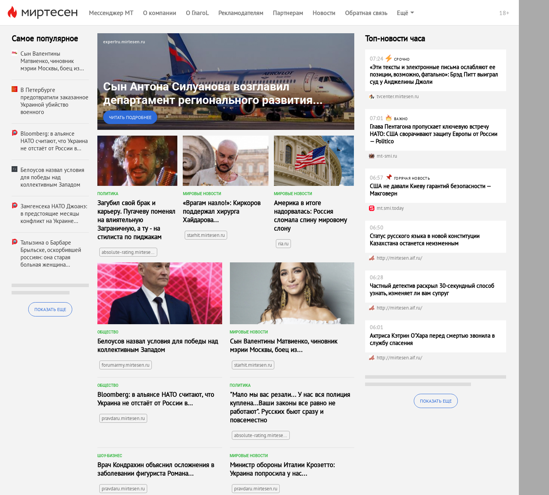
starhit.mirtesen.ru (206, 235)
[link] (225, 81)
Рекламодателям (240, 13)
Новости (324, 13)
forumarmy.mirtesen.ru (126, 365)
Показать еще (50, 309)
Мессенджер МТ (111, 13)
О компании (159, 13)
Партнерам (288, 13)
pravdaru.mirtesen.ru (123, 418)
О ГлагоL (197, 13)
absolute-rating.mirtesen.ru (129, 252)
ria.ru (283, 243)
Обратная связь (366, 13)
